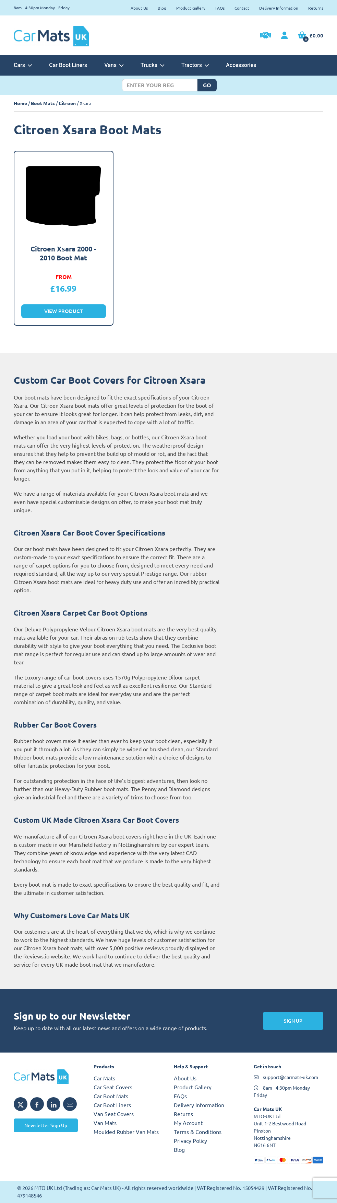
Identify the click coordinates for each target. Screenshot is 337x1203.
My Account (188, 1122)
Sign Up (293, 1021)
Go (207, 85)
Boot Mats (43, 103)
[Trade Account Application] (265, 36)
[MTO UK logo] (48, 1076)
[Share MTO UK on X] (20, 1104)
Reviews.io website (46, 956)
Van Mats (105, 1122)
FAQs (220, 8)
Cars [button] (23, 65)
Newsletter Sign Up (45, 1125)
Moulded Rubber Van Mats (126, 1131)
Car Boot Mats (111, 1095)
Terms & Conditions (197, 1131)
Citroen (67, 103)
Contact (241, 8)
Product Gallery (190, 8)
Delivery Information (278, 8)
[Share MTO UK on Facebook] (37, 1104)
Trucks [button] (152, 65)
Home (20, 103)
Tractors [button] (195, 65)
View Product (63, 310)
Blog (162, 8)
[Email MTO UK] (70, 1104)
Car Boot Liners (68, 65)
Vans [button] (113, 65)
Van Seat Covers (114, 1113)
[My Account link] (284, 35)
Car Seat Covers (113, 1086)
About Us (139, 8)
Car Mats (104, 1078)
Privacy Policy (190, 1140)
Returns (315, 8)
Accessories (241, 65)
